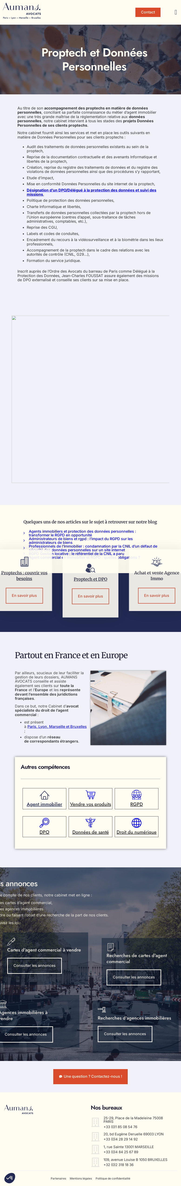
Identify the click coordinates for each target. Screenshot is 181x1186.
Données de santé (90, 832)
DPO (44, 832)
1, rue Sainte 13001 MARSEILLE (129, 1147)
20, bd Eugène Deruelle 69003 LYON (134, 1134)
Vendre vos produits (90, 804)
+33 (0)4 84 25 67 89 (121, 1152)
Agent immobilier (44, 804)
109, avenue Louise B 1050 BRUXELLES (136, 1159)
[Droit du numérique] (136, 823)
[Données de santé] (90, 823)
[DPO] (44, 823)
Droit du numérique (137, 832)
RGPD (136, 804)
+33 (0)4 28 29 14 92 (121, 1139)
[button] (176, 12)
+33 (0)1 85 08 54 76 (120, 1127)
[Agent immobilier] (44, 795)
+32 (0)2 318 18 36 (119, 1164)
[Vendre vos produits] (90, 795)
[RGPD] (136, 795)
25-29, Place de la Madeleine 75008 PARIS (133, 1119)
